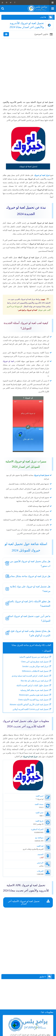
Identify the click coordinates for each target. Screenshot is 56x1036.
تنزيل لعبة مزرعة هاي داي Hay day (34, 681)
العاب (43, 17)
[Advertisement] (28, 69)
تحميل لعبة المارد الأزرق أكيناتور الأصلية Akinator (29, 704)
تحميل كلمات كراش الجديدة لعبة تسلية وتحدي (30, 676)
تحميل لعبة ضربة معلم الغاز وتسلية (34, 690)
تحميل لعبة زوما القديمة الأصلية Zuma (33, 700)
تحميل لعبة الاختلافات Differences (35, 671)
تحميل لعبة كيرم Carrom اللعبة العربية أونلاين (30, 709)
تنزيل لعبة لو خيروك (42, 175)
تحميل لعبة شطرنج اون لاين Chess (34, 662)
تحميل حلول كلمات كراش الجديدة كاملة (33, 685)
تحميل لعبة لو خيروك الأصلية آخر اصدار (23, 902)
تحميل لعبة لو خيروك (41, 475)
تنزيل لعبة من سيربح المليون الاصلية (34, 657)
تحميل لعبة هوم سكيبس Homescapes (33, 695)
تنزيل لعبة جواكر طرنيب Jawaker (35, 666)
